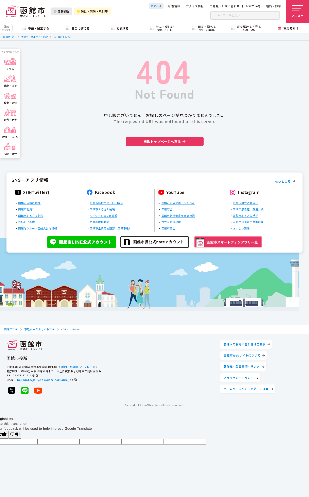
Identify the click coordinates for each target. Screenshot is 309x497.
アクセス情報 (195, 6)
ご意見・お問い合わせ (225, 6)
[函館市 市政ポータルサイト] (25, 11)
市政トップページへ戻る (165, 141)
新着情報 (174, 6)
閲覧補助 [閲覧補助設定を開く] (61, 11)
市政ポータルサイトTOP (34, 36)
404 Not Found (62, 36)
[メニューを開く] (297, 11)
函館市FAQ (252, 6)
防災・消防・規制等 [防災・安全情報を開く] (92, 11)
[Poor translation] (14, 435)
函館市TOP (9, 36)
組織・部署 (273, 6)
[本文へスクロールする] (156, 6)
